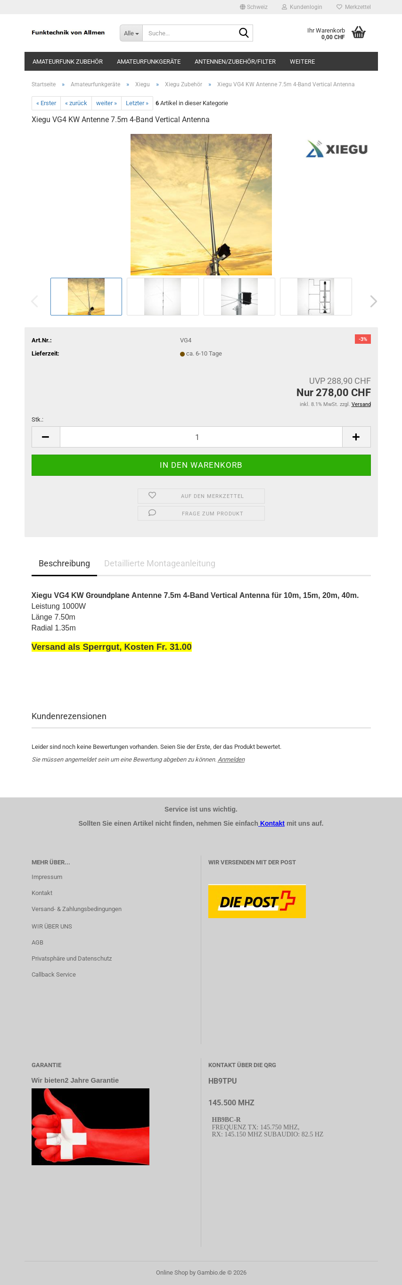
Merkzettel (353, 7)
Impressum (47, 876)
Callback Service (54, 974)
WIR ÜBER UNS (52, 926)
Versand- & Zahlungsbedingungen (77, 908)
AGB (37, 942)
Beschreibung (64, 563)
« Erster (46, 103)
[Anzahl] (201, 437)
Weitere (302, 61)
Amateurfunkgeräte (148, 61)
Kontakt (42, 892)
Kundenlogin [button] (302, 7)
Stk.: (37, 419)
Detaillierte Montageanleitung (159, 563)
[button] (254, 7)
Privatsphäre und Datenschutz (72, 958)
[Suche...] (131, 33)
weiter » (106, 103)
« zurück (76, 103)
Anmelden (231, 759)
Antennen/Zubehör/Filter (235, 61)
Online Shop (172, 1272)
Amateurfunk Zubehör (68, 61)
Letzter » (137, 103)
